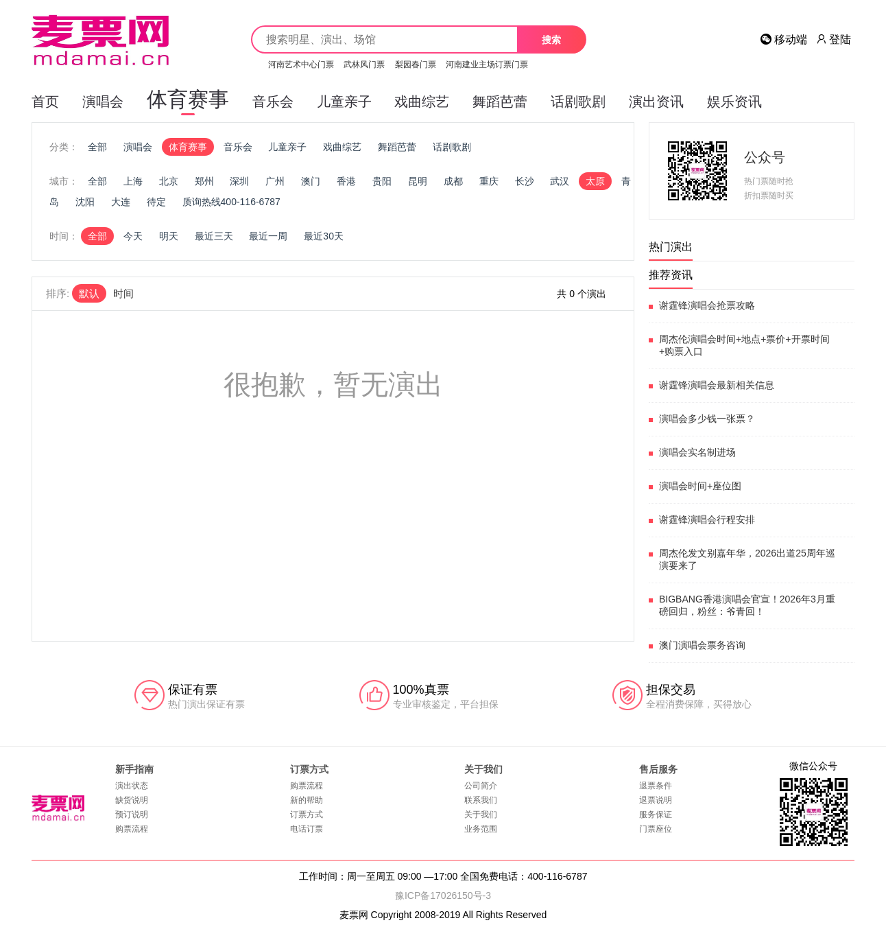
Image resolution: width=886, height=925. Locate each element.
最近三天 (214, 236)
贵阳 (382, 181)
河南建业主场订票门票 (487, 64)
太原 (595, 181)
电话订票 (306, 829)
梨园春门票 (415, 64)
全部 (97, 146)
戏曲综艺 (421, 101)
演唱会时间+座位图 (700, 485)
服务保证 (655, 814)
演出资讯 (656, 101)
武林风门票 (364, 64)
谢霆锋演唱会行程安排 (707, 519)
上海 (133, 181)
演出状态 (131, 786)
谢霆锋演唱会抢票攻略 (707, 305)
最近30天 (324, 236)
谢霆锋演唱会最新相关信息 (716, 384)
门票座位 (655, 829)
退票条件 (655, 786)
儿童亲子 (344, 101)
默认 (89, 293)
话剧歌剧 (578, 101)
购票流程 (131, 829)
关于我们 (480, 814)
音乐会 (273, 101)
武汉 (559, 181)
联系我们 (480, 800)
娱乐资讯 (734, 101)
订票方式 (306, 814)
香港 (346, 181)
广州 (275, 181)
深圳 (239, 181)
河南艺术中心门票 (301, 64)
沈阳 (85, 201)
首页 (45, 101)
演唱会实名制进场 (697, 452)
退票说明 (655, 800)
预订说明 (131, 814)
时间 (123, 293)
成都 (453, 181)
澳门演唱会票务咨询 (702, 645)
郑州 (204, 181)
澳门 (310, 181)
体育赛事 (188, 101)
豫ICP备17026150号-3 (443, 895)
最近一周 (268, 236)
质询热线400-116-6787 (231, 201)
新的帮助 (306, 800)
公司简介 (480, 786)
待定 (156, 201)
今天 (133, 236)
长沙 (524, 181)
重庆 (489, 181)
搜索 (551, 39)
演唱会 (102, 101)
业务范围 (480, 829)
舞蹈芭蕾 (499, 101)
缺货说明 (131, 800)
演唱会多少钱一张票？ (707, 418)
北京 (168, 181)
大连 (120, 201)
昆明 (417, 181)
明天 (168, 236)
